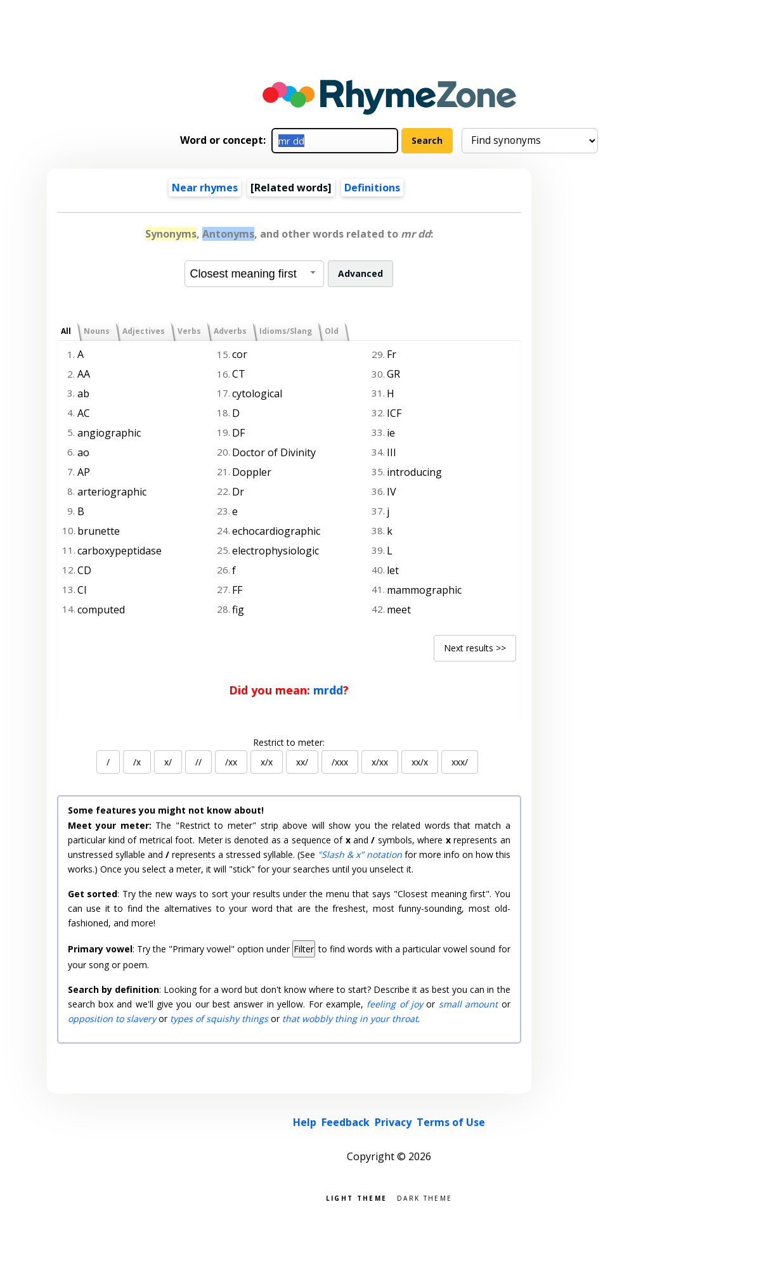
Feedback (345, 1122)
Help (304, 1122)
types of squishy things (219, 1019)
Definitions (372, 188)
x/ (168, 762)
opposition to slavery (112, 1019)
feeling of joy (394, 1004)
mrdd (328, 690)
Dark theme (424, 1197)
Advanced (360, 273)
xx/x (420, 762)
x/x (267, 762)
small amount (468, 1004)
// (198, 762)
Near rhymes (205, 188)
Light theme (356, 1197)
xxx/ (459, 762)
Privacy (393, 1122)
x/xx (380, 762)
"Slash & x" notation (360, 854)
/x (137, 762)
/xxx (340, 762)
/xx (231, 762)
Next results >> (475, 648)
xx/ (302, 762)
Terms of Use (451, 1122)
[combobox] (254, 273)
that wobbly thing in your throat (350, 1019)
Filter (304, 949)
